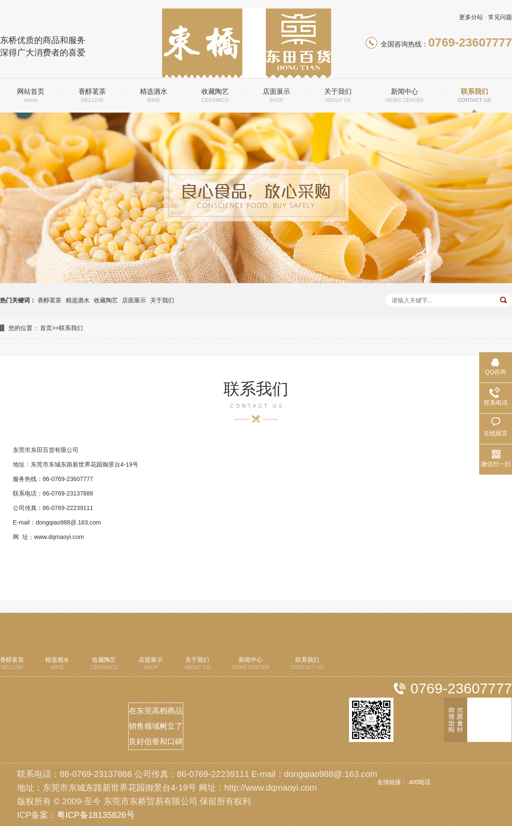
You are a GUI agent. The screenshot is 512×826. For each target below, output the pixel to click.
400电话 (420, 782)
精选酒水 (153, 96)
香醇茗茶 (92, 96)
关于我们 (338, 96)
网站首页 (30, 96)
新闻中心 (405, 96)
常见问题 (500, 17)
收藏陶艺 (215, 96)
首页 (46, 328)
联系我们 (474, 96)
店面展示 (276, 96)
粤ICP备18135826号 (95, 815)
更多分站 (471, 17)
